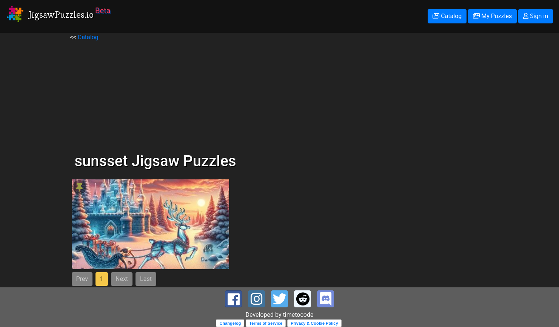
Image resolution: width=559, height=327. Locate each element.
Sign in (535, 16)
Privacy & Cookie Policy (314, 323)
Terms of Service (265, 323)
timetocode (298, 314)
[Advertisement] (279, 95)
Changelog (230, 323)
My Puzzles (492, 16)
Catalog (447, 16)
